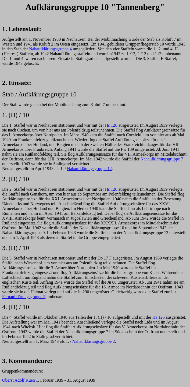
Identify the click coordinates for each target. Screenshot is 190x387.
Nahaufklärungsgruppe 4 (50, 49)
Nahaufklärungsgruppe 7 (162, 159)
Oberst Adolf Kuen (18, 380)
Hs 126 (111, 125)
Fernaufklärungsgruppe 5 (23, 296)
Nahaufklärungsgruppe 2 (93, 341)
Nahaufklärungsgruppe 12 (89, 168)
